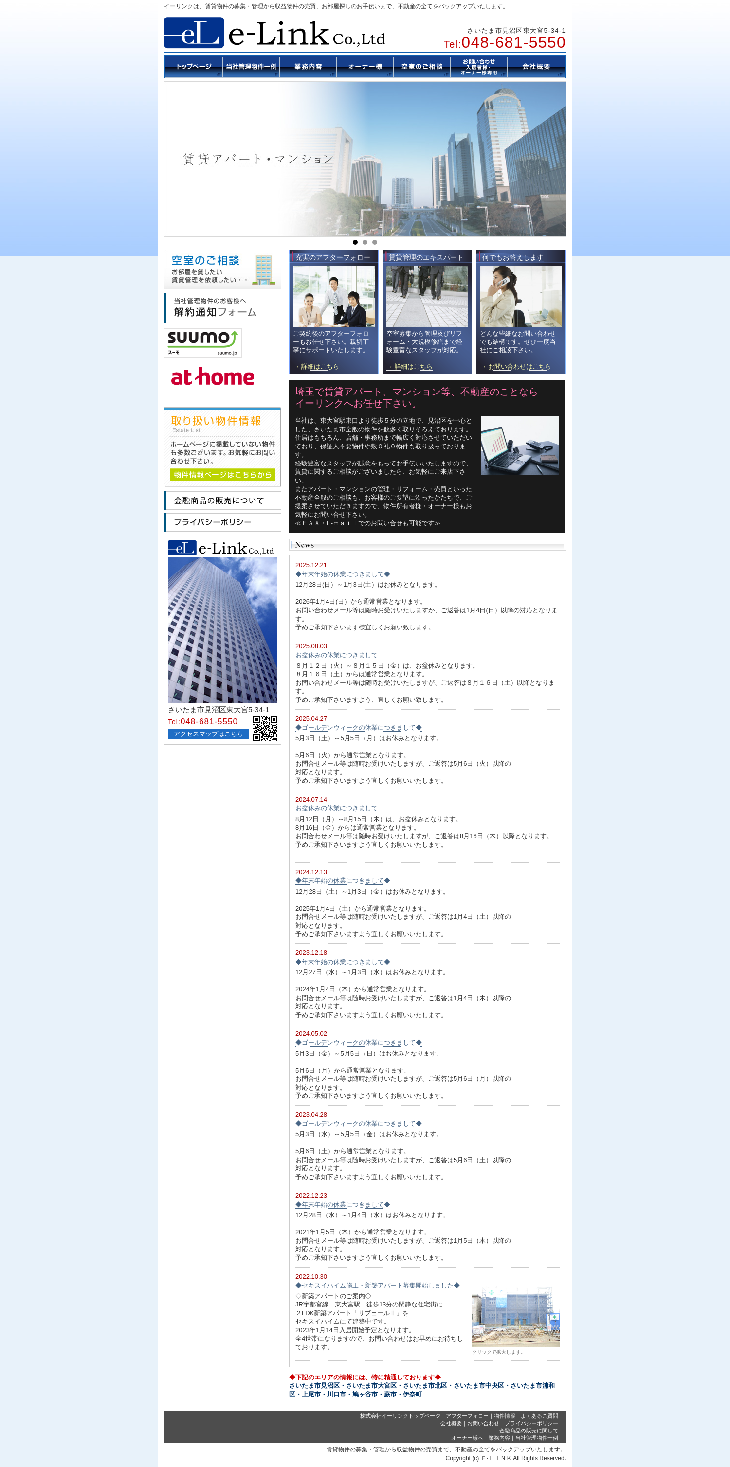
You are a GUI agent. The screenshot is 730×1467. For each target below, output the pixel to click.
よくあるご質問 (539, 1416)
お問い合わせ (483, 1423)
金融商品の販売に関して (528, 1430)
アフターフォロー (467, 1416)
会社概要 (451, 1423)
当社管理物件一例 (536, 1438)
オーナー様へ (467, 1438)
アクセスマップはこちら (208, 733)
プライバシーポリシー (531, 1423)
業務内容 (499, 1438)
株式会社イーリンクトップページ (400, 1416)
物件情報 (504, 1416)
